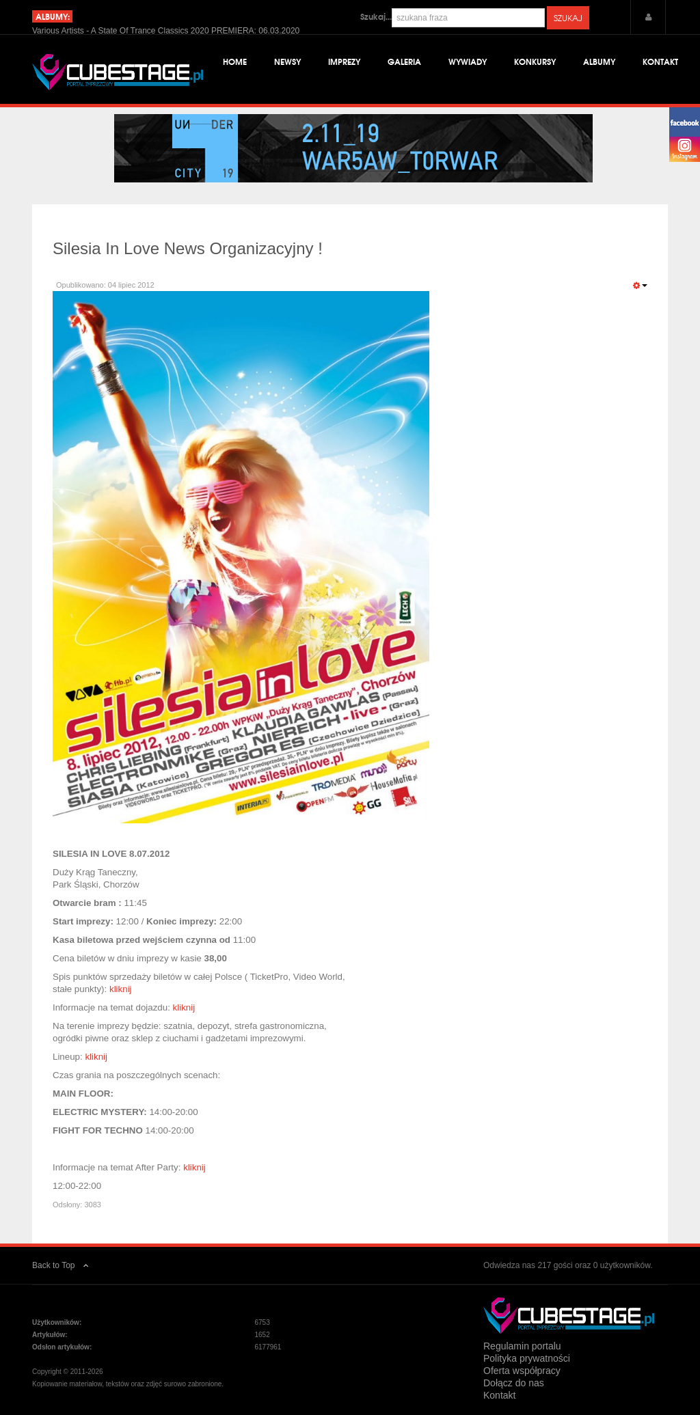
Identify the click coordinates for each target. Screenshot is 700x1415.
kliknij (120, 989)
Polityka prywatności (526, 1358)
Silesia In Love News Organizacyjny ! (188, 248)
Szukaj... (376, 16)
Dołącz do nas (513, 1382)
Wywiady (467, 61)
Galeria (404, 61)
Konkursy (535, 61)
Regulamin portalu (522, 1346)
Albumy (599, 61)
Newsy (287, 61)
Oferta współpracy (522, 1370)
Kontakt (660, 61)
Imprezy (344, 61)
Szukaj (568, 18)
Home (235, 61)
